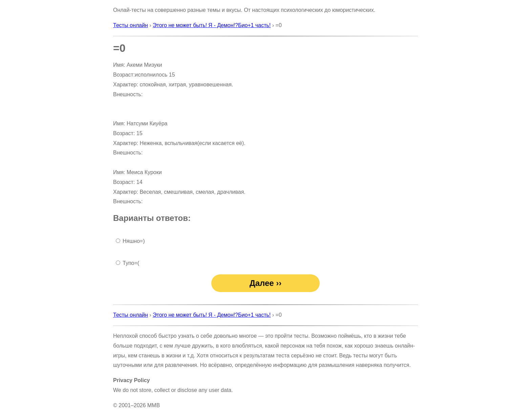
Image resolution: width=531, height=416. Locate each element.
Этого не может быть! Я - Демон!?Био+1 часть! (212, 25)
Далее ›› (266, 283)
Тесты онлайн (130, 25)
